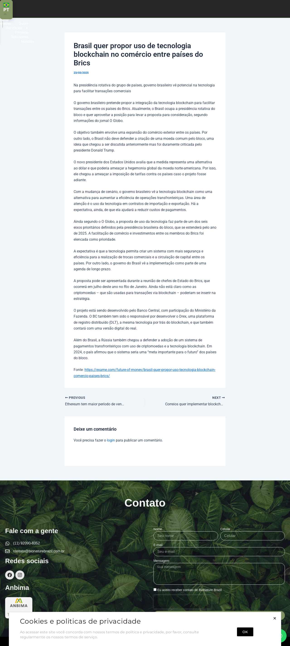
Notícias (236, 8)
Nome (251, 529)
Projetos (183, 8)
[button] (274, 639)
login (111, 440)
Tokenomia (210, 8)
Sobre (126, 8)
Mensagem (255, 561)
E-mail (251, 545)
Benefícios (154, 8)
